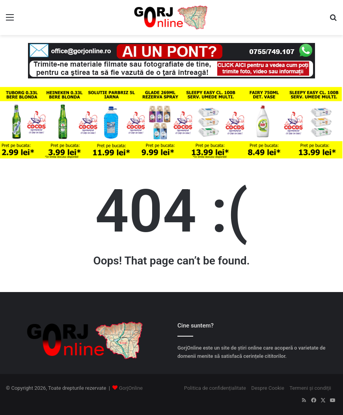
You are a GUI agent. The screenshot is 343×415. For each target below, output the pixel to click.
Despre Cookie (267, 388)
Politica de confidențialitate (215, 388)
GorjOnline (131, 388)
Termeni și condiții (310, 388)
